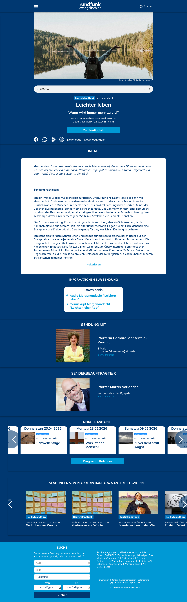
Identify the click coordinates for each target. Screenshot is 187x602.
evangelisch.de (133, 582)
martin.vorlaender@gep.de (113, 393)
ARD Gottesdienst (128, 552)
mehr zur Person (105, 354)
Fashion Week (175, 525)
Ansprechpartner (128, 580)
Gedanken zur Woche (35, 522)
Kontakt (115, 580)
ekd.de (121, 582)
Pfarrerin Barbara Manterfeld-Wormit (96, 118)
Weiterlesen (93, 265)
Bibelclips (142, 555)
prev (11, 439)
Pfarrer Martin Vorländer (117, 387)
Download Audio (94, 140)
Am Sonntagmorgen (127, 522)
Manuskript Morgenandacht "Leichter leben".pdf (90, 305)
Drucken (61, 139)
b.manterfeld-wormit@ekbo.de (116, 351)
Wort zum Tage (132, 564)
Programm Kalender (97, 461)
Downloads (74, 140)
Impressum (104, 580)
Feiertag (141, 558)
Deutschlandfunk (82, 121)
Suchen (148, 6)
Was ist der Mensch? (94, 445)
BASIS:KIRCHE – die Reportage (120, 555)
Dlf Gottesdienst (126, 558)
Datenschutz (143, 580)
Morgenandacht (105, 98)
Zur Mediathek (93, 130)
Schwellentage (48, 443)
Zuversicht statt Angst (146, 445)
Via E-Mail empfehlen (53, 139)
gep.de (113, 582)
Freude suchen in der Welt (138, 525)
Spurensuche (115, 564)
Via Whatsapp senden (44, 139)
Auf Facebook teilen (36, 139)
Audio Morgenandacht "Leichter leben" (93, 297)
